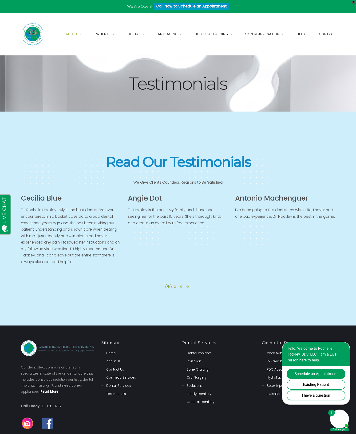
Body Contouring (211, 34)
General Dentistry (200, 402)
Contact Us (115, 369)
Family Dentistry (199, 393)
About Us (113, 361)
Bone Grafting (198, 369)
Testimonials (116, 393)
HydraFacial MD (279, 377)
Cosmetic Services (121, 377)
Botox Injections (279, 386)
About (72, 34)
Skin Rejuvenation (262, 34)
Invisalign (194, 361)
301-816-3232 (50, 406)
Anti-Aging (168, 34)
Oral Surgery (196, 377)
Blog (301, 34)
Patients (103, 34)
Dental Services (118, 386)
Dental (134, 34)
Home (111, 353)
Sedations (194, 386)
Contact (327, 34)
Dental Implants (199, 353)
